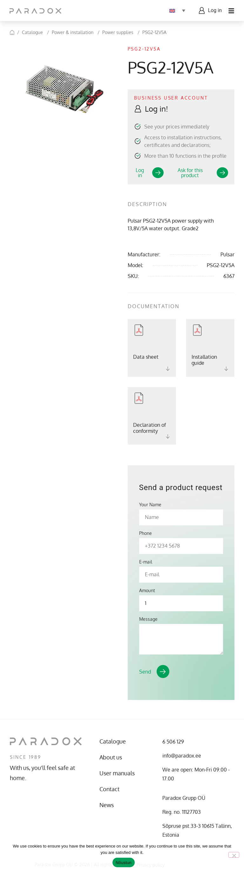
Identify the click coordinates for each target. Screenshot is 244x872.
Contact (109, 788)
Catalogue (32, 32)
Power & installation (72, 32)
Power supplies (117, 32)
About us (110, 757)
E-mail (145, 562)
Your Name (150, 504)
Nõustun (124, 862)
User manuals (117, 773)
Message (148, 619)
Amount (147, 590)
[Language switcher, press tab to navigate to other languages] (177, 10)
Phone (145, 533)
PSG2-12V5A (154, 32)
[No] (233, 855)
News (106, 804)
